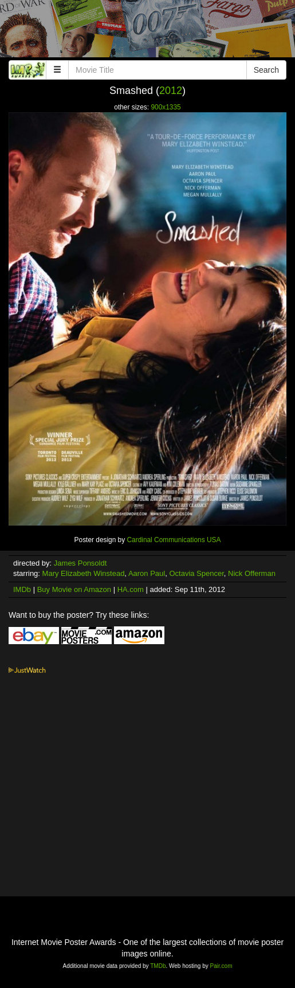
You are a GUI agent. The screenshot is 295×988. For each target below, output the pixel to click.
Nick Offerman (252, 573)
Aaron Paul (146, 573)
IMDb (22, 589)
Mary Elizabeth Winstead (83, 573)
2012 (170, 90)
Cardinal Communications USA (174, 540)
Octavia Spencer (196, 573)
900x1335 (165, 107)
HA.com (130, 589)
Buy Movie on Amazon (74, 589)
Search (266, 70)
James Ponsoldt (80, 563)
